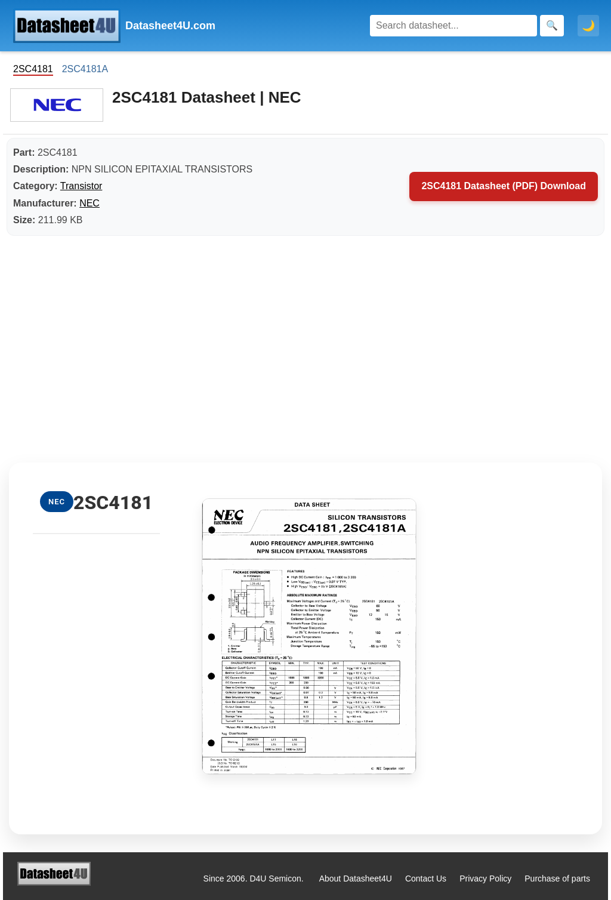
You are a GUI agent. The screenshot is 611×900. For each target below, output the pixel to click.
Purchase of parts (557, 878)
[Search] (453, 25)
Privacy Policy (485, 878)
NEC (89, 203)
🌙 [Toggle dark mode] (588, 26)
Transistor (81, 186)
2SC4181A (85, 69)
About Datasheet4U (355, 878)
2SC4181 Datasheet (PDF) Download (503, 186)
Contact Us (425, 878)
